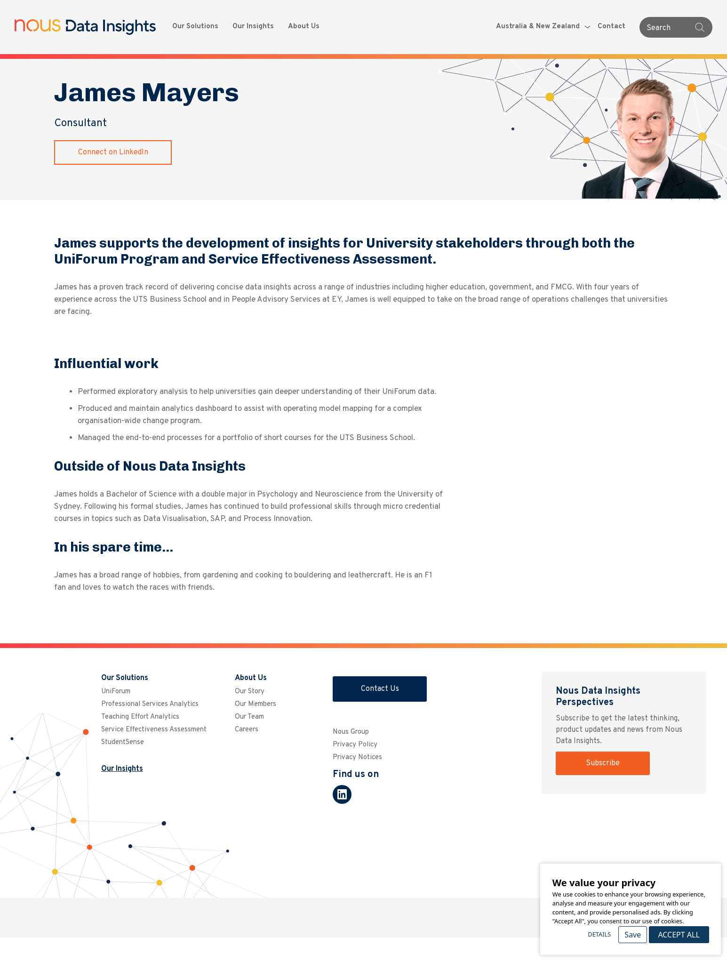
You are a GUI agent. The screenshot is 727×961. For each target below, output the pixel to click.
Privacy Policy (355, 744)
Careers (246, 729)
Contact (611, 26)
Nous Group (351, 732)
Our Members (255, 704)
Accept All (678, 934)
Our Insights (253, 26)
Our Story (249, 691)
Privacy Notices (357, 757)
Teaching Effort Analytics (140, 717)
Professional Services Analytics (150, 704)
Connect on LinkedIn (113, 152)
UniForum (115, 691)
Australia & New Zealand (543, 26)
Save (632, 934)
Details (599, 934)
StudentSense (122, 742)
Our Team (249, 717)
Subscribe (603, 763)
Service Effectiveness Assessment (154, 729)
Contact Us (380, 689)
